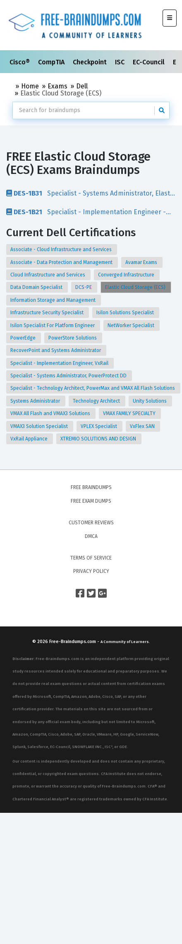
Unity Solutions (150, 401)
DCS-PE (84, 287)
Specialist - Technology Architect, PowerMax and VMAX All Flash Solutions (93, 388)
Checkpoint (90, 62)
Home (30, 86)
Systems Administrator (35, 401)
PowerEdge (23, 338)
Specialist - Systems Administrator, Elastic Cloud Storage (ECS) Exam (90, 193)
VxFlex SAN (143, 426)
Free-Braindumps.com (73, 641)
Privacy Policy (91, 571)
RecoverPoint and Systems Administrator (56, 350)
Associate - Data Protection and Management (62, 262)
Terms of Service (91, 558)
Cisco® (20, 62)
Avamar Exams (141, 262)
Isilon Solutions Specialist (125, 312)
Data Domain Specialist (37, 287)
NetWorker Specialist (132, 325)
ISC (120, 62)
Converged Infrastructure (127, 275)
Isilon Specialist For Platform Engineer (53, 325)
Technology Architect (97, 401)
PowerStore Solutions (73, 338)
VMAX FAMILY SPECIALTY (130, 413)
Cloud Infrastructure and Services (48, 275)
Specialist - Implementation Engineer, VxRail (60, 363)
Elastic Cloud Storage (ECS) (136, 287)
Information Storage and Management (53, 300)
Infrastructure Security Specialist (47, 312)
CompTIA (52, 62)
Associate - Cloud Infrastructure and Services (61, 249)
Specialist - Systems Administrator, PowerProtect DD (69, 376)
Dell (82, 86)
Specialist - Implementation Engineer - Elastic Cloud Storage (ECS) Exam (86, 211)
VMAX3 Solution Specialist (39, 426)
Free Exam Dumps (91, 501)
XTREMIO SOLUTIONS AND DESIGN (98, 439)
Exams (57, 86)
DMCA (91, 536)
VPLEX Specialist (99, 426)
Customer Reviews (91, 523)
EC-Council (149, 62)
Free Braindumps (91, 487)
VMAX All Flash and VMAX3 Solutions (50, 413)
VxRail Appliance (29, 439)
